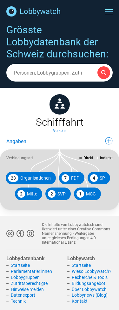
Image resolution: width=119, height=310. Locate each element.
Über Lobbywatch (89, 289)
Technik (18, 301)
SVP (57, 194)
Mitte (27, 194)
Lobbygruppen (25, 277)
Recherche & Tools (90, 277)
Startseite (20, 265)
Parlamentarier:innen (31, 271)
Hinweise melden (27, 289)
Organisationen (29, 178)
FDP (70, 178)
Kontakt (80, 301)
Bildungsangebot (88, 283)
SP (97, 178)
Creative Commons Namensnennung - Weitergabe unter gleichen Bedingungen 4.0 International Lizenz (76, 236)
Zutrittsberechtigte (29, 283)
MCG (86, 194)
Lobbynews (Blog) (90, 295)
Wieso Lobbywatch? (91, 271)
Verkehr (59, 131)
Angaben (59, 141)
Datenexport (23, 295)
